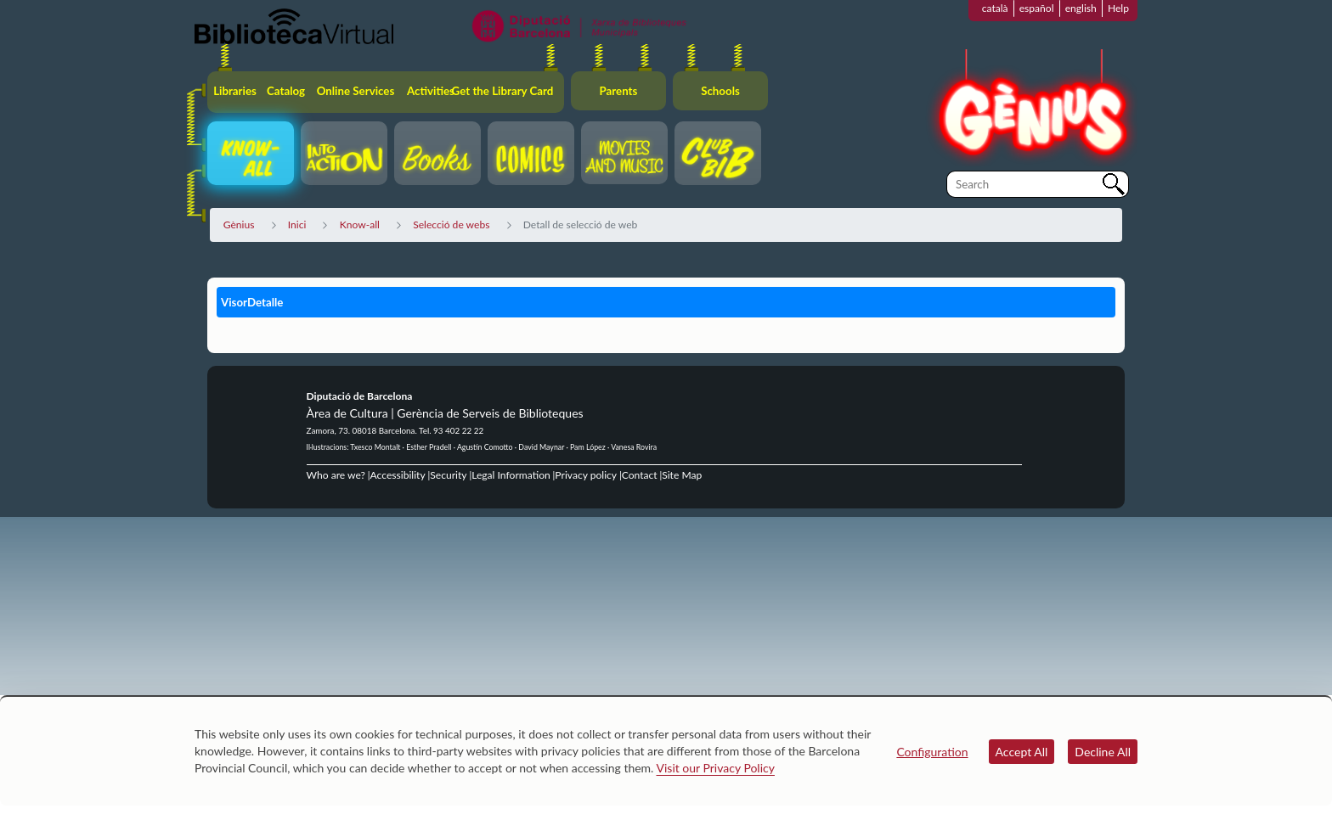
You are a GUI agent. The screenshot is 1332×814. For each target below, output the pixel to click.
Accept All (1022, 751)
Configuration (932, 751)
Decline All (1103, 751)
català (995, 8)
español (1036, 8)
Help (1118, 8)
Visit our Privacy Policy (716, 768)
